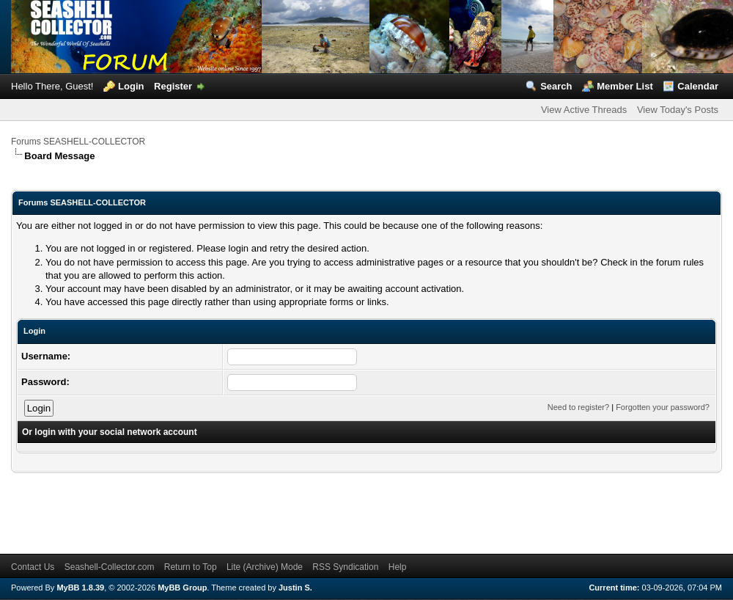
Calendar (697, 86)
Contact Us (32, 567)
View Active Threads (584, 109)
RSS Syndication (345, 567)
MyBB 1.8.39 (80, 587)
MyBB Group (182, 587)
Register (173, 86)
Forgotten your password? (663, 407)
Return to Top (190, 567)
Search (556, 86)
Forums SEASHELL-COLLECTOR (78, 141)
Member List (625, 86)
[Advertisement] (278, 506)
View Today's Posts (677, 109)
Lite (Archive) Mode (264, 567)
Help (397, 567)
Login (131, 86)
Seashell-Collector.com (110, 567)
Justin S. (295, 587)
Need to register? (578, 407)
